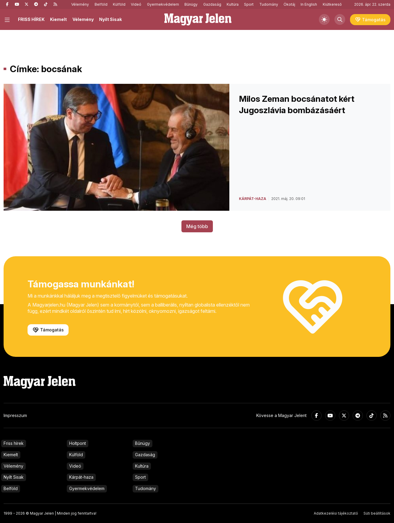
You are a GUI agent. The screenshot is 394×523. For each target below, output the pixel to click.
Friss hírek (14, 443)
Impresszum (15, 415)
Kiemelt (58, 19)
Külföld (119, 4)
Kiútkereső (332, 4)
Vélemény (80, 4)
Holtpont (77, 443)
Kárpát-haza (81, 477)
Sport (249, 4)
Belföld (101, 4)
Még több (197, 226)
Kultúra (233, 4)
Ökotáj (289, 4)
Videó (136, 4)
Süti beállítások (376, 513)
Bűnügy (191, 4)
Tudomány (268, 4)
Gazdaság (212, 4)
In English (309, 4)
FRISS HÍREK (31, 19)
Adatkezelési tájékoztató (336, 513)
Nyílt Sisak (110, 19)
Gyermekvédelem (163, 4)
